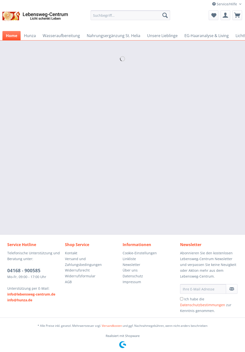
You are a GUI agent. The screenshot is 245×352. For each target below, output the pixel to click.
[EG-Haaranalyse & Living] (206, 35)
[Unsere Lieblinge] (162, 35)
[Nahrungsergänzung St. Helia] (113, 35)
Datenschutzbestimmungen (202, 305)
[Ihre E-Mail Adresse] (203, 289)
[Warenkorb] (237, 15)
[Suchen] (165, 15)
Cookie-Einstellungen (140, 253)
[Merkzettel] (213, 15)
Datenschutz (133, 276)
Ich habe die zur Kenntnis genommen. (205, 305)
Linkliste (129, 258)
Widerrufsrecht (77, 270)
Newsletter (131, 264)
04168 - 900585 (23, 270)
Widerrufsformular (80, 276)
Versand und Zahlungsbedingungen (83, 261)
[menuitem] (130, 17)
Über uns (130, 270)
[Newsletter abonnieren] (231, 289)
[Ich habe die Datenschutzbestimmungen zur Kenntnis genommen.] (181, 298)
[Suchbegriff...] (130, 15)
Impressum (132, 282)
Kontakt (71, 253)
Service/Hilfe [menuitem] (225, 4)
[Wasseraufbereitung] (61, 35)
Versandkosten (112, 326)
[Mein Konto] (225, 15)
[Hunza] (30, 35)
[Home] (11, 35)
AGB (68, 282)
